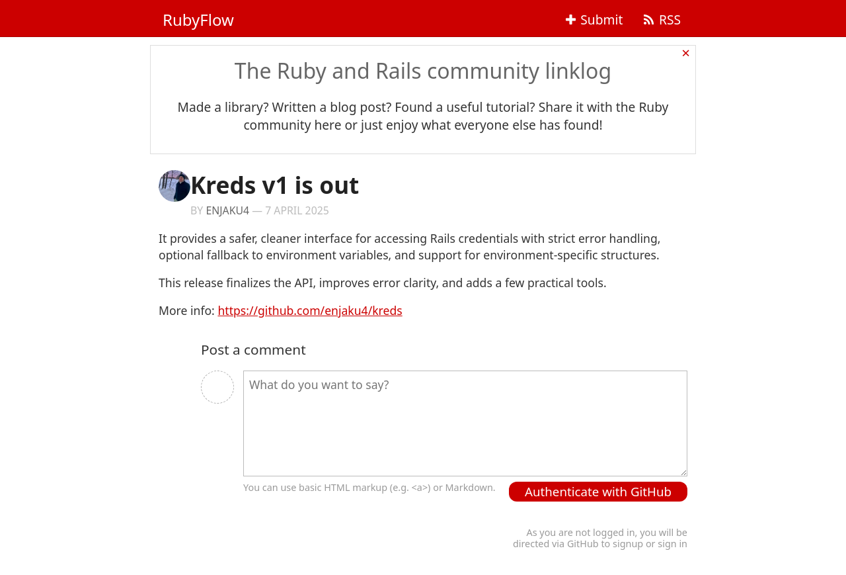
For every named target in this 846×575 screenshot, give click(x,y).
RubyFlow (198, 19)
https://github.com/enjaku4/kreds (309, 310)
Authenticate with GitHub (598, 491)
